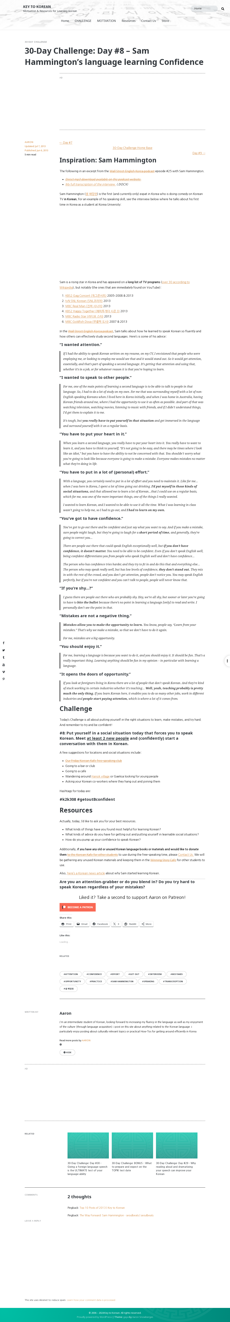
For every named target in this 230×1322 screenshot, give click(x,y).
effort (116, 974)
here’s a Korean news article (86, 873)
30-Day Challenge (36, 42)
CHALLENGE (83, 21)
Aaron (29, 142)
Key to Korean (37, 6)
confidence (95, 974)
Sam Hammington (122, 981)
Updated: (35, 146)
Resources (129, 21)
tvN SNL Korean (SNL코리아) (84, 300)
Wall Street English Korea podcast (132, 171)
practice (96, 981)
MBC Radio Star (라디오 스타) (84, 316)
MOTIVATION (106, 21)
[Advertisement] (147, 101)
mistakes (177, 974)
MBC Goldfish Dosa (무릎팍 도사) (87, 321)
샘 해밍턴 (69, 988)
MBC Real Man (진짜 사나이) (84, 306)
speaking (149, 981)
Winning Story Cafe (163, 860)
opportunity (73, 981)
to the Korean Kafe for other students (92, 854)
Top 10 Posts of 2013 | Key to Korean (102, 1208)
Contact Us (148, 21)
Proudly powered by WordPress (94, 1317)
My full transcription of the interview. (90, 184)
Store (165, 21)
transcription (174, 981)
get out (134, 974)
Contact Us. (186, 854)
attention (71, 974)
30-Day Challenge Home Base (132, 147)
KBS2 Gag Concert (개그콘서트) (86, 295)
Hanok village (100, 776)
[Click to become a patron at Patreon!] (132, 907)
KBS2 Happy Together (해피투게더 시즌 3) (92, 311)
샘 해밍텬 (91, 193)
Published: (36, 150)
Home (65, 21)
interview (156, 974)
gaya (126, 1317)
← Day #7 (66, 142)
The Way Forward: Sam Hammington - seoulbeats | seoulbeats (116, 1215)
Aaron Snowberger (142, 1317)
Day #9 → (198, 153)
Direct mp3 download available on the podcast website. (103, 179)
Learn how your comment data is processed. (91, 1300)
